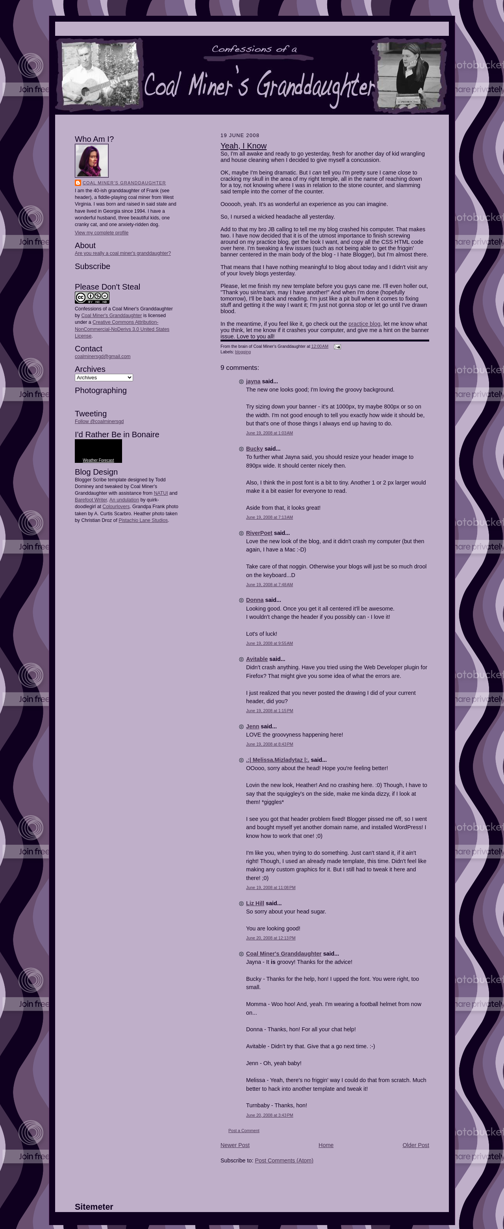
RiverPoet (259, 533)
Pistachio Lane (134, 520)
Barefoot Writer (91, 500)
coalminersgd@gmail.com (102, 356)
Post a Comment (243, 1130)
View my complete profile (101, 233)
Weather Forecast (98, 460)
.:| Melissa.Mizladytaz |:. (277, 760)
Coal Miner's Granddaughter (124, 182)
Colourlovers (116, 506)
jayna (253, 381)
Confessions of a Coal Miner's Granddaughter (124, 309)
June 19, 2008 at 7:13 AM (269, 517)
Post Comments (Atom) (284, 1160)
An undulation (124, 500)
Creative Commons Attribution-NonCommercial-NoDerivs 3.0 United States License (122, 328)
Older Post (415, 1145)
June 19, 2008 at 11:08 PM (271, 887)
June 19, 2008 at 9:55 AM (269, 643)
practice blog (364, 324)
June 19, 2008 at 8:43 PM (269, 744)
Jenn (252, 726)
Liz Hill (255, 903)
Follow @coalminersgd (99, 421)
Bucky (254, 449)
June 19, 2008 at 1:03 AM (269, 433)
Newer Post (235, 1145)
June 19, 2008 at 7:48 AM (269, 584)
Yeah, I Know (243, 145)
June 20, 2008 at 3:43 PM (269, 1115)
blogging (243, 351)
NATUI (161, 493)
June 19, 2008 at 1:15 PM (269, 710)
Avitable (257, 659)
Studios (159, 520)
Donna (254, 600)
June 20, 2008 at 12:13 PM (271, 938)
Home (326, 1145)
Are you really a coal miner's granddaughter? (123, 253)
